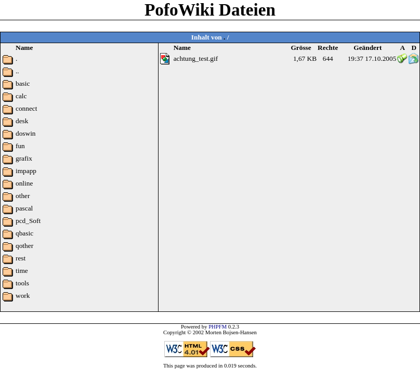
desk (22, 121)
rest (20, 258)
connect (26, 108)
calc (21, 96)
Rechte (328, 47)
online (24, 183)
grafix (24, 158)
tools (22, 283)
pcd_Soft (28, 221)
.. (17, 71)
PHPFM (217, 327)
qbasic (24, 233)
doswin (26, 133)
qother (24, 246)
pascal (24, 208)
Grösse (301, 47)
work (23, 295)
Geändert (367, 47)
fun (20, 146)
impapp (26, 171)
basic (23, 83)
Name (182, 47)
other (23, 196)
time (22, 270)
